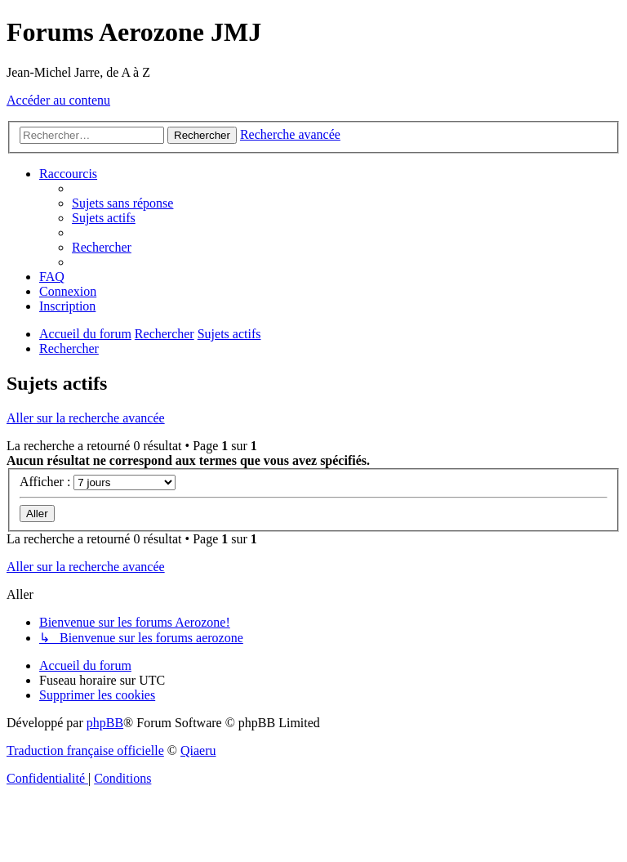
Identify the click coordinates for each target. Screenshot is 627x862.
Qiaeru (198, 750)
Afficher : (98, 482)
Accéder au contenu (58, 100)
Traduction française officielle (85, 750)
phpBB (105, 723)
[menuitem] (122, 203)
